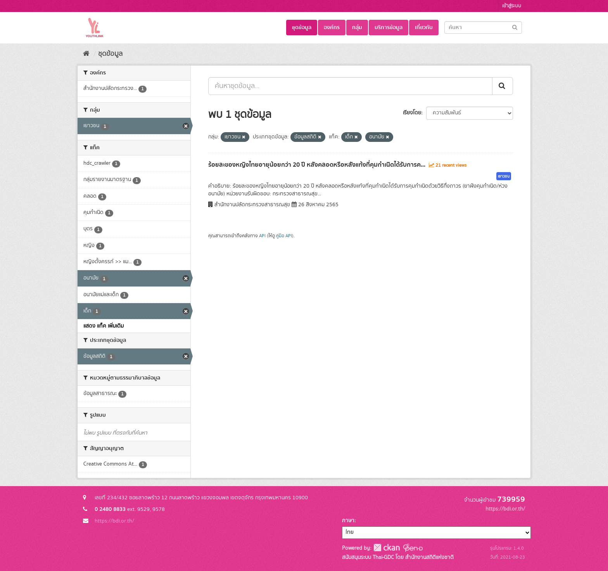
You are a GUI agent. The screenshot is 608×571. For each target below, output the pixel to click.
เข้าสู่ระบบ (511, 6)
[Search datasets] (483, 27)
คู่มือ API (284, 236)
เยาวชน (504, 176)
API (262, 236)
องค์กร (332, 27)
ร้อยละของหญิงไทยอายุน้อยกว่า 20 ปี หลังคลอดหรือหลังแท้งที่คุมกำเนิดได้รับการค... (316, 165)
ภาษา (348, 520)
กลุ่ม (357, 27)
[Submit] (514, 27)
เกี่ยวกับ (424, 27)
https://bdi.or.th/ (114, 521)
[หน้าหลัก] (86, 54)
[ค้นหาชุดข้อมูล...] (350, 86)
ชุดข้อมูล (301, 27)
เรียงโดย (412, 113)
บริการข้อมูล (388, 27)
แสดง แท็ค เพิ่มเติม (103, 326)
